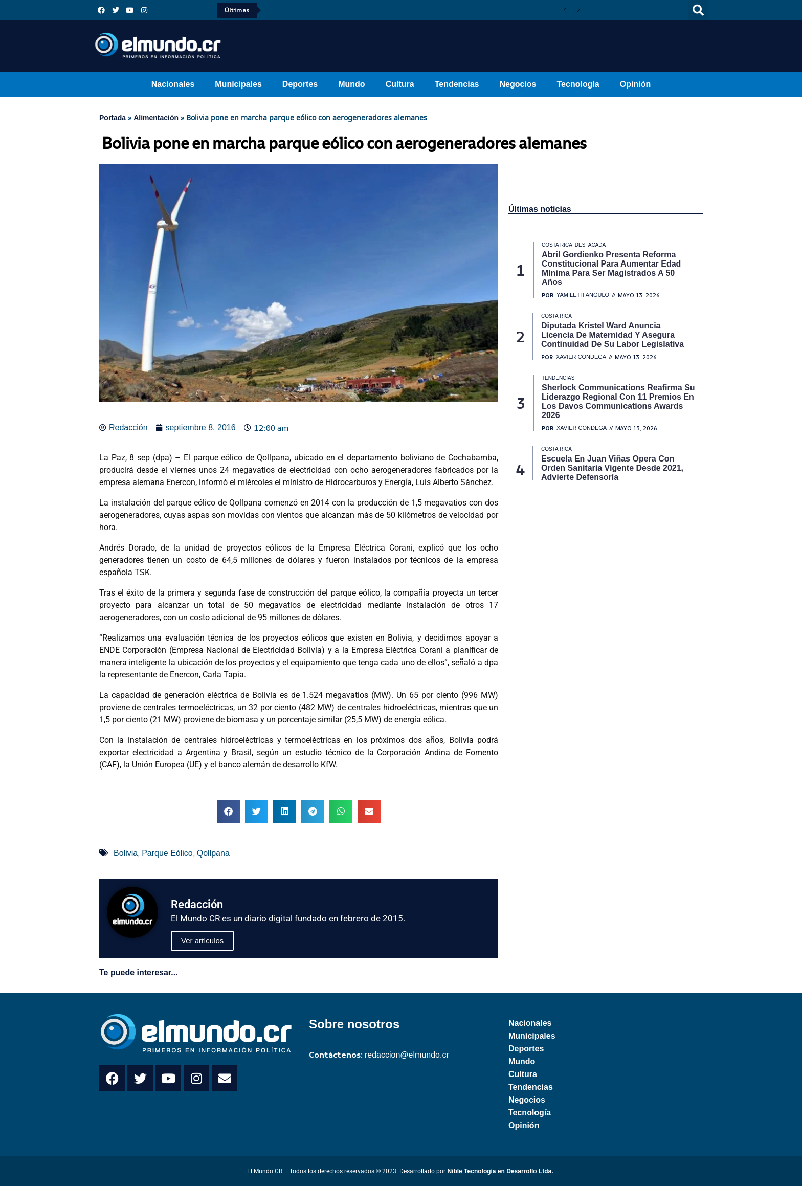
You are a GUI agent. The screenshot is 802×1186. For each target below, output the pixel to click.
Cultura (400, 84)
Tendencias (457, 84)
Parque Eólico (167, 853)
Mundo (351, 84)
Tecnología (578, 84)
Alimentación (156, 118)
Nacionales (172, 84)
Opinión (635, 84)
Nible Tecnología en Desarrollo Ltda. (500, 1171)
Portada (112, 118)
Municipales (238, 84)
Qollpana (213, 853)
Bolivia (126, 853)
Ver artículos (202, 940)
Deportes (300, 84)
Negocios (517, 84)
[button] (698, 10)
